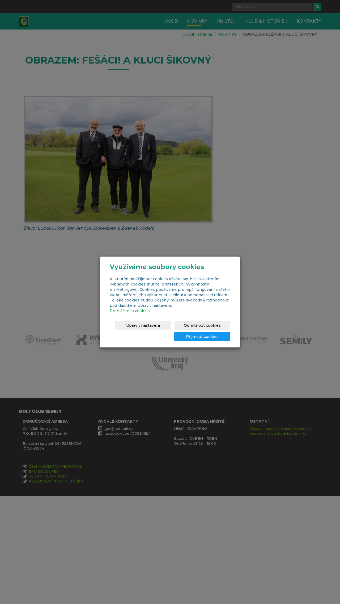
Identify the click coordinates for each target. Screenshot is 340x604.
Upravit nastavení (166, 325)
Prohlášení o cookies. (130, 310)
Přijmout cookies (210, 336)
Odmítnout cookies (211, 325)
